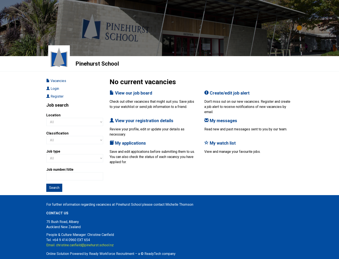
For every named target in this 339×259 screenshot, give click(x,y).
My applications (128, 143)
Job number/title (60, 169)
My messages (220, 120)
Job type (53, 151)
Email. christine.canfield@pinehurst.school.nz (80, 245)
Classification (57, 133)
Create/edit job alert (226, 93)
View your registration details (141, 120)
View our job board (131, 93)
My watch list (220, 143)
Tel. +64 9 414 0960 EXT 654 (68, 240)
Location (53, 115)
